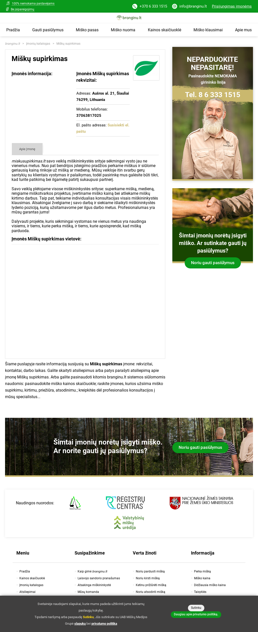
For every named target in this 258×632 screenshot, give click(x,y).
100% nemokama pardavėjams (33, 3)
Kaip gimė (92, 571)
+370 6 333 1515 (149, 7)
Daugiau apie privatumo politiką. (196, 614)
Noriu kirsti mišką (148, 578)
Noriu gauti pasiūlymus (213, 262)
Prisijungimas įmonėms (232, 6)
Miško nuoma (123, 30)
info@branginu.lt (189, 7)
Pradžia (13, 30)
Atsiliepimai (27, 592)
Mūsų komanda (88, 592)
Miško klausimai (208, 30)
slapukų (80, 623)
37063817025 (88, 115)
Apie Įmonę (27, 149)
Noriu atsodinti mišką (150, 592)
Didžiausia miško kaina (210, 585)
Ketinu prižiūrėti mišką (151, 585)
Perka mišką (202, 571)
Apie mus (243, 30)
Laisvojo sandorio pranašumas (99, 578)
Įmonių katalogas (38, 43)
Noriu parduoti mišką (150, 571)
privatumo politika (104, 623)
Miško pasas (87, 30)
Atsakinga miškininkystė (94, 585)
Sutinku (196, 608)
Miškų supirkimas (68, 43)
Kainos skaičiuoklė (164, 30)
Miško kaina (202, 578)
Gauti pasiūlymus (47, 30)
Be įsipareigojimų (22, 9)
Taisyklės (200, 592)
